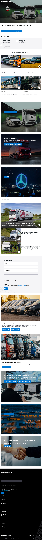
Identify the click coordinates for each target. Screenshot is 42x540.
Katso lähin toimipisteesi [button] (9, 413)
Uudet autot (3, 497)
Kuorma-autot (3, 511)
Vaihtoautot (3, 499)
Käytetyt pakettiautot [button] (15, 329)
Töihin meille (3, 523)
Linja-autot (3, 512)
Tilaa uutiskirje (8, 170)
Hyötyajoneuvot (4, 507)
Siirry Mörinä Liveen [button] (5, 31)
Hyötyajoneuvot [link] (6, 36)
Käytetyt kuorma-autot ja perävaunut (11, 362)
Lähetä (5, 288)
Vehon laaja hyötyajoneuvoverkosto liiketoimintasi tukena (19, 408)
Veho (2, 519)
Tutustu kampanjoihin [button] (9, 144)
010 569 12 (31, 535)
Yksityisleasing (3, 500)
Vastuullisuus (3, 524)
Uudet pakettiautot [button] (5, 329)
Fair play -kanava (4, 527)
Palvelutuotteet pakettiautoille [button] (24, 381)
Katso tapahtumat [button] (18, 144)
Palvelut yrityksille (4, 502)
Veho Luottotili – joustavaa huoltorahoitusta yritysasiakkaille (19, 440)
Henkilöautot (3, 495)
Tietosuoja (30, 538)
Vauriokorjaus (3, 505)
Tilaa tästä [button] (7, 176)
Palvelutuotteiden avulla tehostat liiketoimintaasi (16, 375)
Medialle (2, 526)
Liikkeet (2, 522)
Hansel (2, 515)
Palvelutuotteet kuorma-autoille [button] (11, 381)
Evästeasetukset (25, 538)
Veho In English (3, 529)
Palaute (34, 538)
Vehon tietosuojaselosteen (22, 285)
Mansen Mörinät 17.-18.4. (10, 106)
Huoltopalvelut (3, 503)
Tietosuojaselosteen (5, 490)
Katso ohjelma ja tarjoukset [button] (16, 31)
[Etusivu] (2, 36)
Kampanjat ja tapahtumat (10, 138)
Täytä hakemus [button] (7, 446)
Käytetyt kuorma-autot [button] (6, 367)
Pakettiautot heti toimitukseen (9, 323)
